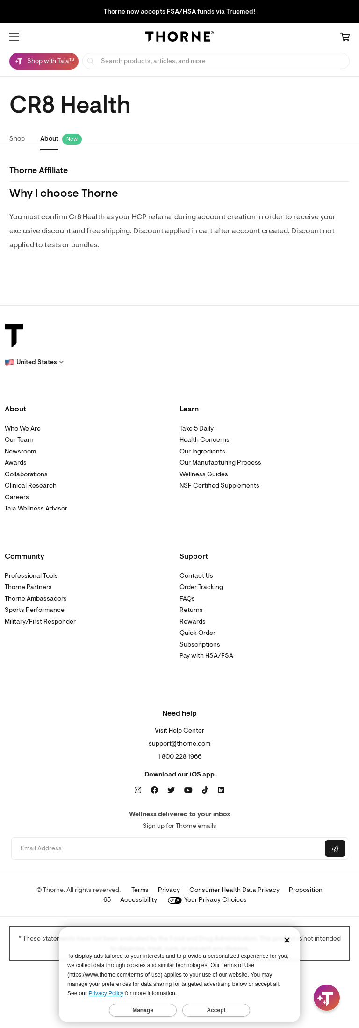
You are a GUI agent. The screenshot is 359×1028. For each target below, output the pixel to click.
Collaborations (26, 474)
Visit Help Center (179, 730)
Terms (140, 890)
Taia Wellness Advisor (36, 508)
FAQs (187, 599)
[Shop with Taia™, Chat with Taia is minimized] (44, 61)
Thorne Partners (28, 587)
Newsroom (20, 451)
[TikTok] (205, 790)
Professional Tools (31, 576)
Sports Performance (35, 610)
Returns (191, 610)
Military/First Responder (40, 621)
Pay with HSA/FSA (206, 656)
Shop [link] (17, 139)
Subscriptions (200, 644)
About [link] (49, 139)
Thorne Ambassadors (36, 599)
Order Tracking (201, 587)
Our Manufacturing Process (220, 463)
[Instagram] (138, 790)
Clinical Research (31, 485)
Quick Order (197, 633)
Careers (17, 497)
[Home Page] (179, 37)
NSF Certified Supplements (219, 485)
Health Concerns (205, 440)
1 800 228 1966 (179, 757)
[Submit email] (335, 848)
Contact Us (196, 576)
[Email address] (167, 849)
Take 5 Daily (197, 428)
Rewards (193, 621)
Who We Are (23, 428)
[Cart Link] (345, 38)
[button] (14, 37)
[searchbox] (216, 61)
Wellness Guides (204, 474)
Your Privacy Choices (207, 900)
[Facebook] (154, 790)
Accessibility (138, 900)
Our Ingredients (202, 451)
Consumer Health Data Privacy (234, 890)
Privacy (169, 890)
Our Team (19, 440)
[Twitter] (171, 790)
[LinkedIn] (221, 790)
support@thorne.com (179, 744)
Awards (16, 463)
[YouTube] (188, 790)
